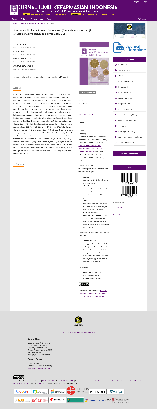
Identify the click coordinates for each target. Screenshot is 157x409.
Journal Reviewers (125, 70)
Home (15, 23)
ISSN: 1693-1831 (48, 381)
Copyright (122, 126)
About (49, 19)
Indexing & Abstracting (126, 132)
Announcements (37, 19)
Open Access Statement (127, 120)
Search (142, 19)
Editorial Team (123, 65)
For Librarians (118, 214)
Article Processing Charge (128, 115)
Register (136, 2)
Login (145, 2)
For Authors (117, 211)
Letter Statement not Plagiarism (130, 137)
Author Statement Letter (127, 143)
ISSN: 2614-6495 (67, 381)
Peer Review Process (126, 81)
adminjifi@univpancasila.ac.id (39, 368)
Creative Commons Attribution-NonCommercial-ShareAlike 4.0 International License (90, 149)
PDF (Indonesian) (88, 92)
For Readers (117, 207)
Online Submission (125, 98)
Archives (24, 19)
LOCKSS (42, 383)
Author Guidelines (125, 109)
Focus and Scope (124, 87)
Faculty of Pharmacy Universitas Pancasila (78, 332)
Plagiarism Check (124, 104)
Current (14, 19)
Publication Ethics (125, 93)
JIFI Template (123, 76)
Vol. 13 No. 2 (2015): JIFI (37, 23)
